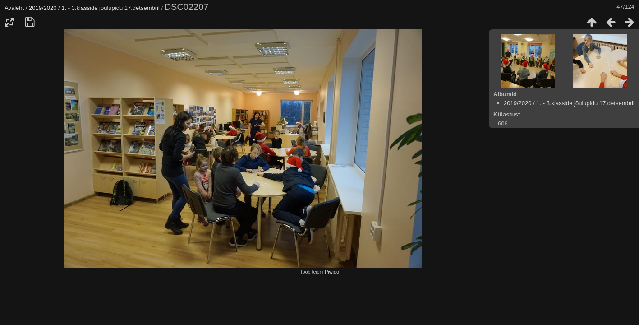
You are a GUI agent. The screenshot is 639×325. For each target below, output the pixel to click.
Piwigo (332, 271)
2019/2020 (42, 8)
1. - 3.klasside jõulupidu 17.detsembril (110, 8)
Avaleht (14, 8)
